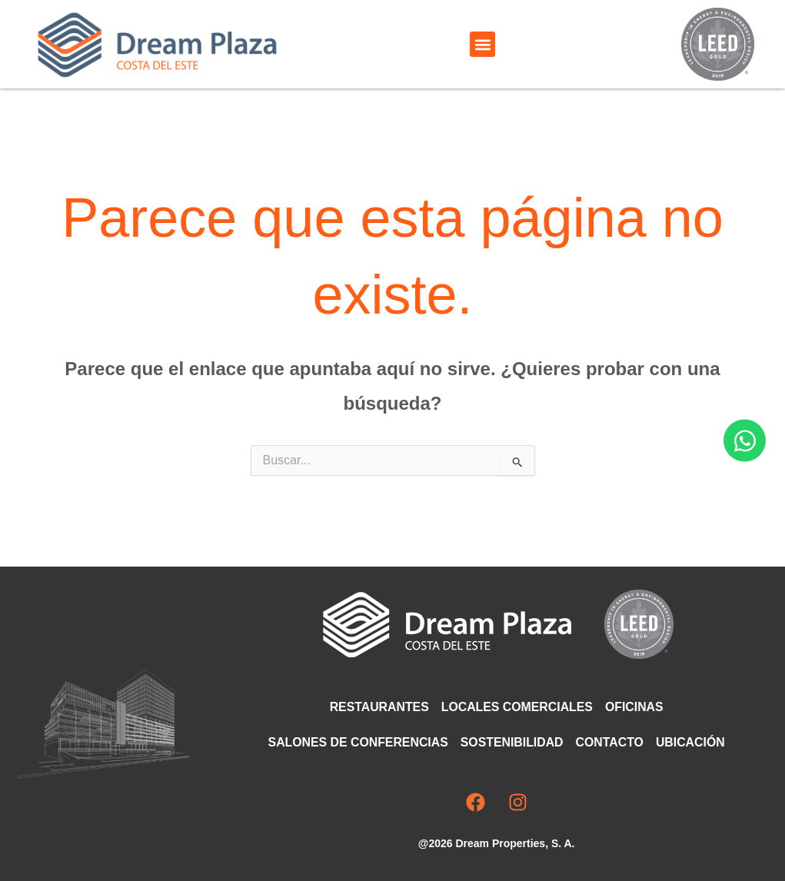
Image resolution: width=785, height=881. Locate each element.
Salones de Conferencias (356, 742)
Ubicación (692, 742)
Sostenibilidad (512, 742)
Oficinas (635, 706)
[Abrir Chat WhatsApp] (744, 441)
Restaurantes (378, 706)
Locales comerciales (517, 706)
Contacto (610, 742)
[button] (482, 44)
